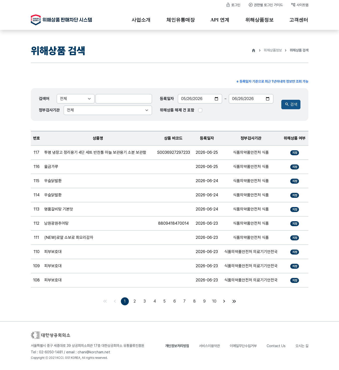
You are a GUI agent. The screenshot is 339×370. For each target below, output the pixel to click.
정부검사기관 (49, 110)
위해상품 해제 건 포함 (177, 110)
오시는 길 (301, 346)
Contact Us (276, 346)
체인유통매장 (180, 19)
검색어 (44, 98)
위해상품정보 (259, 19)
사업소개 (141, 19)
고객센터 (298, 19)
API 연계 (219, 19)
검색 (291, 104)
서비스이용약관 (209, 346)
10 (214, 301)
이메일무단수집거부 (243, 346)
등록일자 (167, 98)
